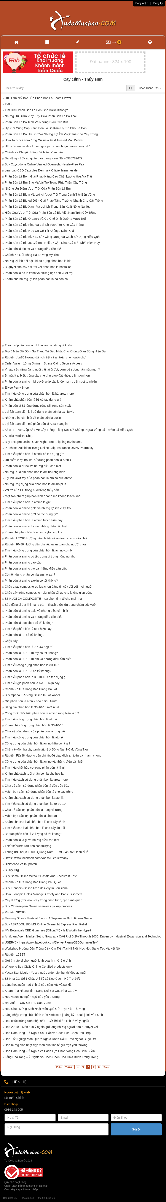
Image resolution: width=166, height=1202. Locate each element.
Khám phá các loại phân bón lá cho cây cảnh (35, 822)
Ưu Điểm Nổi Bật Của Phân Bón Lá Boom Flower (38, 98)
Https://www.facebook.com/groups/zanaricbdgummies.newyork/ (47, 146)
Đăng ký (158, 3)
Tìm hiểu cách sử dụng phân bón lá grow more (36, 779)
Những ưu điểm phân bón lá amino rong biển (35, 472)
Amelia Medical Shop (19, 436)
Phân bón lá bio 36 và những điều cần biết (33, 249)
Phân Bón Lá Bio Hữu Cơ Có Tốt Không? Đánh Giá (39, 230)
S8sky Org (12, 870)
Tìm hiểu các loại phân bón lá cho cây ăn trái (35, 828)
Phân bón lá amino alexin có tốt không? (31, 580)
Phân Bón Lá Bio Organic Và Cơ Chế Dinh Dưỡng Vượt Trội (45, 218)
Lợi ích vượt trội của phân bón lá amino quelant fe (38, 478)
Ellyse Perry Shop (17, 387)
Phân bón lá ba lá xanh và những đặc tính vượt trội (39, 273)
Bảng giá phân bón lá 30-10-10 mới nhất (32, 707)
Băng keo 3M (10, 1198)
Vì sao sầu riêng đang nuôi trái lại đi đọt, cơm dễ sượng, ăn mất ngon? (52, 369)
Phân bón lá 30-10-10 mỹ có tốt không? (31, 653)
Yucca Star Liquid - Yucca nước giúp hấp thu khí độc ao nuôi (45, 972)
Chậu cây (11, 641)
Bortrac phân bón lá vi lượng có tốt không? (33, 834)
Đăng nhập (141, 3)
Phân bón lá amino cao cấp (23, 562)
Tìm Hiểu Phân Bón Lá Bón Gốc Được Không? (36, 110)
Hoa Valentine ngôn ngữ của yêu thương (32, 996)
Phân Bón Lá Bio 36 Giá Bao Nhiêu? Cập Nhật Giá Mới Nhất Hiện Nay (52, 242)
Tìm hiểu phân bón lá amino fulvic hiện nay (33, 520)
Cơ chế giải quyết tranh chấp (21, 1189)
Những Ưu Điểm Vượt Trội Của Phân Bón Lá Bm (38, 188)
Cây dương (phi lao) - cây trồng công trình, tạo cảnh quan (43, 900)
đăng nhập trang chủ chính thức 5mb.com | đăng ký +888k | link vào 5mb (54, 1015)
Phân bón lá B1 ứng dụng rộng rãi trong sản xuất (38, 405)
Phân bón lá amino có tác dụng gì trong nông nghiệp (40, 556)
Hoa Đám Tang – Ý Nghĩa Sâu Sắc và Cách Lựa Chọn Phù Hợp (48, 1033)
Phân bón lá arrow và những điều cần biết (33, 466)
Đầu (59, 1067)
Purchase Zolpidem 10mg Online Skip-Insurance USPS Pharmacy (49, 448)
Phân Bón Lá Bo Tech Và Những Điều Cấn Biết (36, 122)
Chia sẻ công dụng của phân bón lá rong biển (35, 731)
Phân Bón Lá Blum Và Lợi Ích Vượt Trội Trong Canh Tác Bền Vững (50, 194)
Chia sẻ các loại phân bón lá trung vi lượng (33, 809)
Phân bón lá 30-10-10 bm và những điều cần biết (38, 659)
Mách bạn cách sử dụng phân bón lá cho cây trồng (39, 791)
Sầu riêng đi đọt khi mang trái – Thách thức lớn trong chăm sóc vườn (51, 604)
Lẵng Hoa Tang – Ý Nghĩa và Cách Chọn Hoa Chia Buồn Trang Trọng (51, 1057)
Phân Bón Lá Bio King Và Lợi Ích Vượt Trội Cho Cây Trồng (44, 224)
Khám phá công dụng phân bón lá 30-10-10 (34, 725)
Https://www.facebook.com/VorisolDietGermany (36, 858)
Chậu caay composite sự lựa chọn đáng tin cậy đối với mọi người (49, 586)
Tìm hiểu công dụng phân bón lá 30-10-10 (33, 665)
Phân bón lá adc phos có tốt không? (29, 622)
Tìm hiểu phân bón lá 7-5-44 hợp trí (29, 647)
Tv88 (8, 104)
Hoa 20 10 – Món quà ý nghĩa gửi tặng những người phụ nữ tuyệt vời (51, 1027)
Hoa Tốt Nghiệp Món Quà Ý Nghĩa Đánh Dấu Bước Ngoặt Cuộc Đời (50, 1039)
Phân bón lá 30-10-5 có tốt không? (28, 671)
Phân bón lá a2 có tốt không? (24, 635)
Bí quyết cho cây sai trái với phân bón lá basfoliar (38, 267)
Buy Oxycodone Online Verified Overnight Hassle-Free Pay (44, 164)
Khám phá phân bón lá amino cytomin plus (33, 532)
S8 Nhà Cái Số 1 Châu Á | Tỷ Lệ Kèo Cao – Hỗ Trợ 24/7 (42, 978)
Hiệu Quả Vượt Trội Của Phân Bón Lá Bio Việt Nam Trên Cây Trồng (50, 212)
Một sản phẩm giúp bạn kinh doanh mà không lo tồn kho (42, 496)
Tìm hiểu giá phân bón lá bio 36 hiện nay (32, 683)
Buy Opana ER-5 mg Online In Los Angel (32, 695)
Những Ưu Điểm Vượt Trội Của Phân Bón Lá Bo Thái (41, 116)
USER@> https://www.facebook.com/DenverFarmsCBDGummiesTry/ (51, 942)
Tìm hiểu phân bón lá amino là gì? (28, 502)
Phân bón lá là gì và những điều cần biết (32, 840)
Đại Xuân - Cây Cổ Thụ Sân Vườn (28, 1002)
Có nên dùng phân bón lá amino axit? (30, 574)
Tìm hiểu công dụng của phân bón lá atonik (34, 737)
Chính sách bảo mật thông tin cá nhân (26, 1185)
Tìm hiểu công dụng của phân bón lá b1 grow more (39, 393)
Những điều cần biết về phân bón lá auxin (33, 417)
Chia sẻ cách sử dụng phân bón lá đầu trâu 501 (37, 785)
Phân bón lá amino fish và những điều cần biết (36, 526)
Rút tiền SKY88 (15, 912)
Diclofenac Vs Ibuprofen (21, 864)
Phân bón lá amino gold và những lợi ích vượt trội (38, 508)
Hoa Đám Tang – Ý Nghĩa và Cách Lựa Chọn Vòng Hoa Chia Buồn (50, 1051)
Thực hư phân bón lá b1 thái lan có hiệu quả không (39, 345)
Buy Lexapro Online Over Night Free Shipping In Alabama (43, 442)
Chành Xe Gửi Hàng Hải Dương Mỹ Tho (32, 255)
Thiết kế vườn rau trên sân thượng (28, 846)
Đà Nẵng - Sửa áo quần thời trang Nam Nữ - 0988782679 (43, 158)
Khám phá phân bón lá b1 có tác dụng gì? (33, 399)
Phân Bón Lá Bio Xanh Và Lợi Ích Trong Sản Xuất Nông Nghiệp (47, 206)
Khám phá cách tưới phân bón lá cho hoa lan (35, 773)
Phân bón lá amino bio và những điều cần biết (36, 568)
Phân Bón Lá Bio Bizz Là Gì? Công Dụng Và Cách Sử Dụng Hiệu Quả (52, 236)
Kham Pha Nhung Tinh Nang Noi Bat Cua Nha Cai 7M (41, 990)
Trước (69, 1067)
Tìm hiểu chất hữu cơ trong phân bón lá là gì (35, 767)
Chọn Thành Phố (150, 88)
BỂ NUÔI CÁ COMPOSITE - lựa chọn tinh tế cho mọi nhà (43, 598)
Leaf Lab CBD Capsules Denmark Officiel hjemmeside (41, 170)
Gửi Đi (136, 1129)
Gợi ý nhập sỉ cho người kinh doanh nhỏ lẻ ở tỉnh (38, 960)
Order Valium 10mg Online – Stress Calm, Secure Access (43, 363)
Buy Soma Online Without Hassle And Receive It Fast (41, 876)
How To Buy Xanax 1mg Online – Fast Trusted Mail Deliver (44, 140)
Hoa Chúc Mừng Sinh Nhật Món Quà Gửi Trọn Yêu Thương (45, 1008)
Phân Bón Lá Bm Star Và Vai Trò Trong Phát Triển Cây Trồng (46, 182)
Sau (106, 1067)
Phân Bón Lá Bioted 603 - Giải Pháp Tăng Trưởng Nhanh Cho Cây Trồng (54, 200)
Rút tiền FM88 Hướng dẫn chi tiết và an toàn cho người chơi (45, 544)
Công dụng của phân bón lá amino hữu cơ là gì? (37, 743)
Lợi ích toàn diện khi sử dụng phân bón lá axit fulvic (39, 411)
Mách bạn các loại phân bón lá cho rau (31, 815)
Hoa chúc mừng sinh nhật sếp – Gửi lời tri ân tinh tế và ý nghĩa (47, 1021)
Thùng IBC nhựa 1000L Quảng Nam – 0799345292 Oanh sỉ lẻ (46, 852)
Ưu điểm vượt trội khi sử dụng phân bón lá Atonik (38, 460)
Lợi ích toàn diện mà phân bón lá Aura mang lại (36, 423)
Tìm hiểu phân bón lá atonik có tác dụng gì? (34, 454)
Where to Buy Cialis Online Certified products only (38, 966)
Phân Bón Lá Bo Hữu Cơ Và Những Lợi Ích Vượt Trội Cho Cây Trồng (51, 134)
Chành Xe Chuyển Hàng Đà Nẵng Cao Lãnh (34, 152)
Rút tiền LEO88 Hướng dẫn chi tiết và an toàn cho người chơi (46, 538)
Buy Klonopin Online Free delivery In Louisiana (36, 888)
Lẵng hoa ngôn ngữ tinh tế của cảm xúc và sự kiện (39, 984)
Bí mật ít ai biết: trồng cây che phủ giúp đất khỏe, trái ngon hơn (47, 375)
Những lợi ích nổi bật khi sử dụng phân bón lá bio (38, 261)
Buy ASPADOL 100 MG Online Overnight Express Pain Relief (46, 924)
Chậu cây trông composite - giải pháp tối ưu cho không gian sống (48, 592)
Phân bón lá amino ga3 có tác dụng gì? (31, 514)
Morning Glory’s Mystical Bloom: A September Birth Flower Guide (48, 918)
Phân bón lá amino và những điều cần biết (33, 616)
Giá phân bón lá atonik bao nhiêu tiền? (31, 701)
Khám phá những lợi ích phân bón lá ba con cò (36, 279)
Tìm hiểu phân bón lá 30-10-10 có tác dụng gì (35, 677)
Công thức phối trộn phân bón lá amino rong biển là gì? (42, 713)
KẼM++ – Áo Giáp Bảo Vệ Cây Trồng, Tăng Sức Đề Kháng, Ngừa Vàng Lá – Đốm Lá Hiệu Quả (69, 429)
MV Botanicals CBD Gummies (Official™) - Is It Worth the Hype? (48, 930)
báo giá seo (28, 1198)
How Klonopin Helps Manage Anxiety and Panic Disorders (44, 894)
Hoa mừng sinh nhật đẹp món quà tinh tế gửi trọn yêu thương (46, 1045)
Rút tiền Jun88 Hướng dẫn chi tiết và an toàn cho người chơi (45, 357)
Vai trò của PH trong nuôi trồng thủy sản (32, 490)
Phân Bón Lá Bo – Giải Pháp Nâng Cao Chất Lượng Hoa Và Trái (48, 176)
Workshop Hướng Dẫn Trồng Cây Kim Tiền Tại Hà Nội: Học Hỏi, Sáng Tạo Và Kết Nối (62, 948)
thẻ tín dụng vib (46, 1198)
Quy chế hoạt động (15, 1182)
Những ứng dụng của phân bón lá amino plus (35, 484)
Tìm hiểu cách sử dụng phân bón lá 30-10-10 (35, 803)
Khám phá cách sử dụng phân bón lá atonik (34, 797)
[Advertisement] (83, 313)
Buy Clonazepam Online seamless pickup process (38, 906)
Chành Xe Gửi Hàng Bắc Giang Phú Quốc (33, 882)
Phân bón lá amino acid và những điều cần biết (36, 610)
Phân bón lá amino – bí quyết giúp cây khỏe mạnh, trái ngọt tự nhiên (51, 381)
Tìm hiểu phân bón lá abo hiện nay (28, 629)
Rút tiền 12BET (15, 954)
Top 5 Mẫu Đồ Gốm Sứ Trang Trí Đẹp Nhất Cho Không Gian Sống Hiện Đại (55, 351)
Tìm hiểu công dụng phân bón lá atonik (31, 719)
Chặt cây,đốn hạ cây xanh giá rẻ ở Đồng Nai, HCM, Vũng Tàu (46, 749)
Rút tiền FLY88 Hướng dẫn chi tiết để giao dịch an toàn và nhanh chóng (53, 755)
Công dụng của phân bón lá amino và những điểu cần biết (44, 761)
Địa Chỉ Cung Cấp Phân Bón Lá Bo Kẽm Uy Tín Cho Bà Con (46, 128)
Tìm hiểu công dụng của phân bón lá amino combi (38, 550)
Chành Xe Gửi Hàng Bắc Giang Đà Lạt (31, 689)
